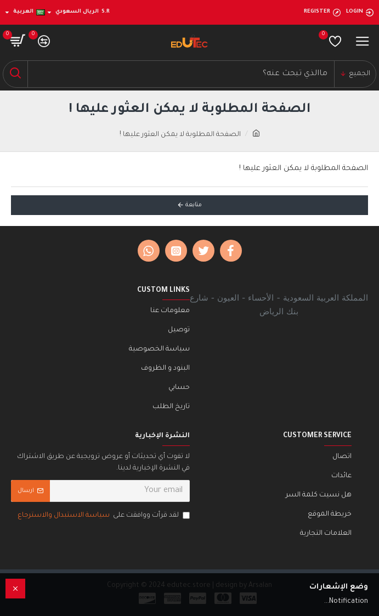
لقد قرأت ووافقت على (103, 516)
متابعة (193, 205)
